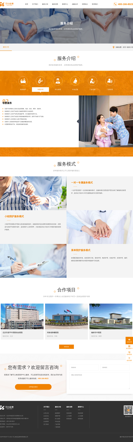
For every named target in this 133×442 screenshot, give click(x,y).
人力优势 (69, 416)
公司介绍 (46, 413)
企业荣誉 (46, 421)
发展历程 (46, 418)
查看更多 (66, 346)
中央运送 (57, 421)
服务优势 (55, 4)
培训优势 (69, 413)
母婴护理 (57, 416)
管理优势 (69, 418)
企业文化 (46, 416)
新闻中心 (65, 4)
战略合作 (75, 4)
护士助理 (57, 418)
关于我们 (35, 4)
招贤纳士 (85, 4)
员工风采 (46, 424)
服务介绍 (45, 4)
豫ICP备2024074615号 (126, 437)
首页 (26, 4)
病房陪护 (57, 413)
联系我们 (95, 4)
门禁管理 (57, 427)
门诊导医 (57, 424)
